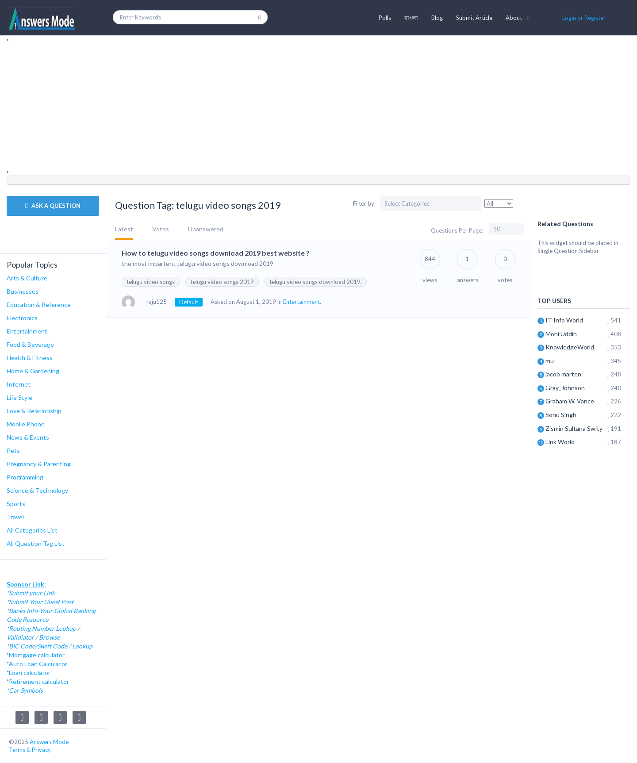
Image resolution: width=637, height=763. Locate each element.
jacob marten (563, 374)
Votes (160, 229)
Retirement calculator (39, 681)
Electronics (22, 318)
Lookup (66, 628)
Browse (49, 637)
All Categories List (32, 530)
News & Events (28, 437)
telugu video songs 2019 (222, 281)
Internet (19, 384)
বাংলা (411, 17)
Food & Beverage (30, 344)
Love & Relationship (34, 410)
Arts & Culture (27, 278)
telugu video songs (151, 281)
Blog (437, 17)
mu (549, 360)
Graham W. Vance (569, 401)
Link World (560, 441)
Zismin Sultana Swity (573, 428)
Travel (15, 517)
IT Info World (564, 320)
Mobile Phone (26, 424)
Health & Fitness (30, 357)
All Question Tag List (36, 543)
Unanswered (205, 229)
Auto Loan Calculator (38, 663)
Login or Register (584, 17)
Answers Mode (49, 741)
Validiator (20, 637)
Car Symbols (26, 690)
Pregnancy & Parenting (39, 464)
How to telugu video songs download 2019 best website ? (216, 253)
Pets (13, 450)
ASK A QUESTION (53, 205)
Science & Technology (37, 490)
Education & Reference (39, 304)
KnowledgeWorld (569, 347)
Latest (124, 229)
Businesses (22, 291)
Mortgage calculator (37, 655)
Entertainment (27, 331)
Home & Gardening (33, 371)
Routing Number (31, 628)
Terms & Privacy (30, 749)
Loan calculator (29, 672)
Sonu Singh (560, 414)
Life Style (19, 397)
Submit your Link (32, 593)
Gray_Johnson (565, 387)
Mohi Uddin (561, 333)
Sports (16, 503)
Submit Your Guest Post (41, 602)
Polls (385, 17)
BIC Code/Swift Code (38, 646)
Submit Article (474, 17)
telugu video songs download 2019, (315, 281)
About (514, 17)
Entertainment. (302, 301)
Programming (25, 477)
